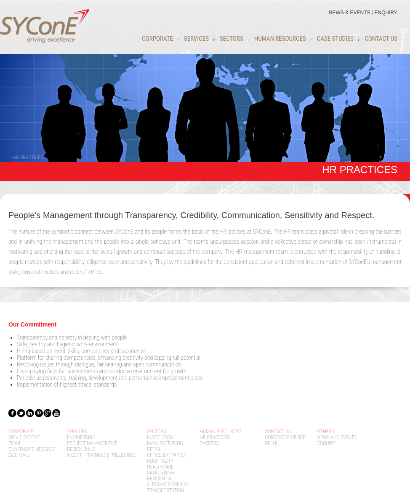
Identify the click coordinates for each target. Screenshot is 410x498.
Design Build (81, 449)
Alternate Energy (167, 484)
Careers (209, 443)
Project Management (92, 443)
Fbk (12, 413)
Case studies (335, 38)
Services (196, 38)
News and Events (337, 437)
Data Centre (161, 473)
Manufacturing (165, 443)
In (30, 413)
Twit (21, 413)
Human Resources (280, 38)
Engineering (81, 437)
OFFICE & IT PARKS (166, 455)
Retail (154, 449)
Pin (39, 413)
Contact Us (381, 38)
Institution (160, 437)
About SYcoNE (24, 437)
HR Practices (215, 437)
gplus (48, 413)
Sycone (44, 26)
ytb (57, 413)
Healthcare (160, 467)
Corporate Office (285, 437)
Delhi (271, 443)
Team (14, 443)
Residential (160, 479)
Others (325, 432)
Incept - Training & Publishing (101, 455)
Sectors (231, 38)
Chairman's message (31, 449)
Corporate (157, 38)
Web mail (18, 455)
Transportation (165, 490)
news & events (349, 13)
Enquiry (386, 13)
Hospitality (160, 461)
